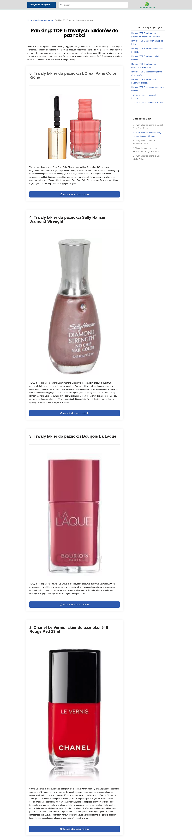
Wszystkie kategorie (40, 5)
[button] (74, 196)
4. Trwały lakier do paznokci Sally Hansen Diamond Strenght (147, 136)
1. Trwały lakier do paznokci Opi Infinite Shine (146, 160)
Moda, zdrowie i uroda (43, 20)
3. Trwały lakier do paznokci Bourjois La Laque (145, 144)
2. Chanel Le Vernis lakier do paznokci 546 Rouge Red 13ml (146, 152)
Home (30, 20)
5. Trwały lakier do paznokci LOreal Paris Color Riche (148, 128)
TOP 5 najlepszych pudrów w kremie (147, 104)
